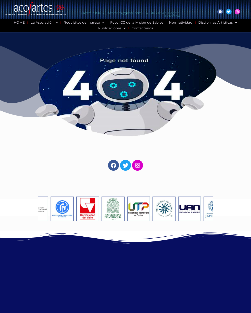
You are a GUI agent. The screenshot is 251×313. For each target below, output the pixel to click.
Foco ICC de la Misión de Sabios (136, 22)
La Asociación (44, 22)
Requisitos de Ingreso (84, 22)
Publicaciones (112, 28)
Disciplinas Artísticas (217, 22)
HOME (19, 22)
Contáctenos (142, 28)
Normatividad (180, 22)
